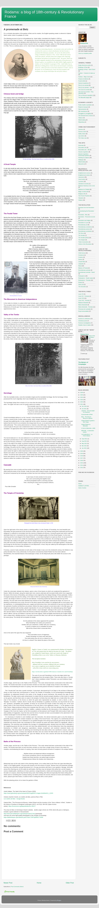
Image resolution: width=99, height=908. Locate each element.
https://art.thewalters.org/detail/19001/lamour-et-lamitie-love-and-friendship (52, 671)
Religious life (81, 193)
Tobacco (80, 117)
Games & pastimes (83, 83)
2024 (81, 397)
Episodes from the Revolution (86, 207)
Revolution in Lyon (83, 222)
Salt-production (82, 109)
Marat (79, 265)
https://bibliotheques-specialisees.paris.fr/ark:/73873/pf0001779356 (23, 817)
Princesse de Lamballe (84, 309)
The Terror (81, 233)
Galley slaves (82, 133)
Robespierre (81, 276)
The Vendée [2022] (83, 237)
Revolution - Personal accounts (86, 216)
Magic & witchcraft (83, 191)
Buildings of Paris (83, 67)
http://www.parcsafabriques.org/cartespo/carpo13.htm (19, 813)
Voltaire (80, 200)
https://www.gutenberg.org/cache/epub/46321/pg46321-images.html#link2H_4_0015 (28, 793)
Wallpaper (81, 159)
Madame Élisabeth (83, 302)
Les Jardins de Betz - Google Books (14, 799)
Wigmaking (81, 122)
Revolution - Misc (83, 214)
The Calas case (82, 138)
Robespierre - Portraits (84, 280)
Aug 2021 (84, 441)
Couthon (80, 257)
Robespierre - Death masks (85, 278)
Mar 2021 (84, 445)
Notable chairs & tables (84, 325)
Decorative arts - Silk (84, 149)
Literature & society (83, 183)
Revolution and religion (84, 220)
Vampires (80, 198)
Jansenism (81, 177)
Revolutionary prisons (84, 229)
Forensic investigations (84, 323)
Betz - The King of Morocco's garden (87, 417)
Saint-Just (81, 284)
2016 (81, 460)
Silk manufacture (82, 111)
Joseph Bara (81, 261)
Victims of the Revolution (85, 244)
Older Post (70, 883)
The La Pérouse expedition (85, 95)
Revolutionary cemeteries (85, 227)
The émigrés (81, 239)
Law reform (81, 135)
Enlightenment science (84, 173)
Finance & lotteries (83, 79)
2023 (81, 399)
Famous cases (82, 131)
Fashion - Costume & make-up (86, 73)
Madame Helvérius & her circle (86, 185)
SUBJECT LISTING (83, 485)
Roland (80, 282)
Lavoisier (80, 181)
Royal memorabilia (83, 311)
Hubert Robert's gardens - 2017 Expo (88, 421)
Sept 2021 (85, 438)
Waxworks (81, 164)
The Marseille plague (84, 97)
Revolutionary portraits (84, 270)
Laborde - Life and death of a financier (87, 411)
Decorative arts (82, 147)
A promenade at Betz (87, 414)
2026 (81, 392)
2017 (81, 458)
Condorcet (81, 255)
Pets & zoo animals (83, 85)
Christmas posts (82, 320)
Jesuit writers (81, 179)
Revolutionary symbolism (85, 231)
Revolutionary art (82, 224)
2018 (81, 455)
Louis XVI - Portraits (83, 296)
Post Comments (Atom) (17, 886)
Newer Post (8, 883)
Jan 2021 (84, 448)
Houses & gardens (83, 151)
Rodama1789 (84, 43)
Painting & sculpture (83, 157)
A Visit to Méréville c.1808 (88, 428)
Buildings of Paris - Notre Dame (86, 69)
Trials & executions (83, 242)
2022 (81, 402)
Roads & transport (83, 107)
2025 (81, 394)
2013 (81, 467)
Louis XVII (81, 298)
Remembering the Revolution (86, 211)
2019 (81, 453)
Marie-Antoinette (82, 304)
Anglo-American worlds (84, 65)
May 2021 (84, 443)
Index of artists (82, 488)
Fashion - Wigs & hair (84, 76)
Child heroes (81, 253)
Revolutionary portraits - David (86, 272)
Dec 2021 (84, 406)
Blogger (59, 900)
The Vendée (81, 235)
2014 (81, 465)
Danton (80, 259)
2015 (81, 462)
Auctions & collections (84, 318)
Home (39, 883)
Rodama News (85, 334)
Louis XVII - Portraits (83, 300)
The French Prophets (84, 195)
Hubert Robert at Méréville (85, 425)
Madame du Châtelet (84, 189)
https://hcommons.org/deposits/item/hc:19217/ (21, 806)
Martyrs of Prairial (83, 268)
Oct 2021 (84, 408)
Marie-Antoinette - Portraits (85, 307)
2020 (81, 451)
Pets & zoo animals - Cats (85, 87)
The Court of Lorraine (84, 89)
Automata (81, 145)
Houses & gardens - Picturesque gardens (83, 154)
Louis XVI (81, 294)
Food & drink (81, 81)
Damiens (80, 129)
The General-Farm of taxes (85, 115)
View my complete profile (85, 53)
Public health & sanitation (85, 104)
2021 (81, 404)
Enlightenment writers (84, 175)
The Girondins (82, 286)
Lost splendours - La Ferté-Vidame (86, 435)
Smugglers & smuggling (84, 113)
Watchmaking (82, 120)
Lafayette (80, 263)
